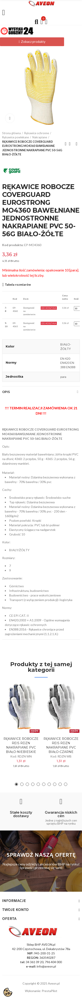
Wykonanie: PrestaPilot (41, 991)
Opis (6, 392)
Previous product (65, 144)
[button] (32, 41)
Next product (76, 144)
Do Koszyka (48, 308)
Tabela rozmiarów (18, 284)
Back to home (71, 144)
